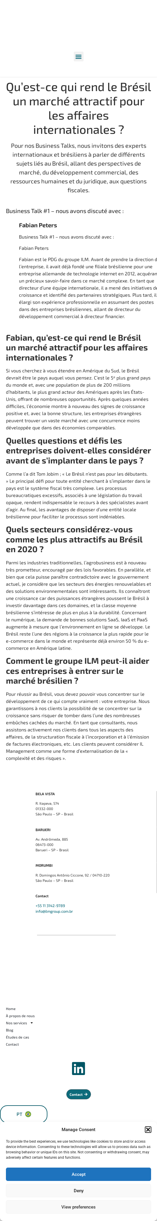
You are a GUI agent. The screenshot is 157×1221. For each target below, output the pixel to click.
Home (11, 1008)
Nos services (19, 1022)
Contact (12, 1044)
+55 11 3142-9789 (50, 905)
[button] (148, 1130)
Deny (79, 1190)
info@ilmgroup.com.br (54, 911)
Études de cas (17, 1037)
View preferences (78, 1207)
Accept (79, 1174)
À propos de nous (20, 1016)
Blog (9, 1030)
